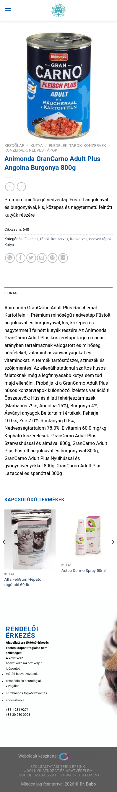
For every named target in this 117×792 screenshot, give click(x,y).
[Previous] (4, 554)
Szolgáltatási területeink (57, 767)
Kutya (36, 145)
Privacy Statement (80, 775)
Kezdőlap (14, 145)
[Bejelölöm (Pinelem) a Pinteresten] (52, 258)
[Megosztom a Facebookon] (20, 258)
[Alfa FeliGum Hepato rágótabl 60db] (30, 539)
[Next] (113, 554)
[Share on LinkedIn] (63, 258)
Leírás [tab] (10, 293)
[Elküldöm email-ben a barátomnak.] (42, 258)
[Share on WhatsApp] (10, 258)
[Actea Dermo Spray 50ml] (87, 534)
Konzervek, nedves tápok (30, 150)
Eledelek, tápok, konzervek (77, 145)
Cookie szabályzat (38, 775)
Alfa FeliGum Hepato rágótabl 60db (22, 582)
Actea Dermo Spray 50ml (83, 570)
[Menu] (8, 10)
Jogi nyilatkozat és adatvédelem (58, 771)
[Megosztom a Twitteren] (31, 258)
